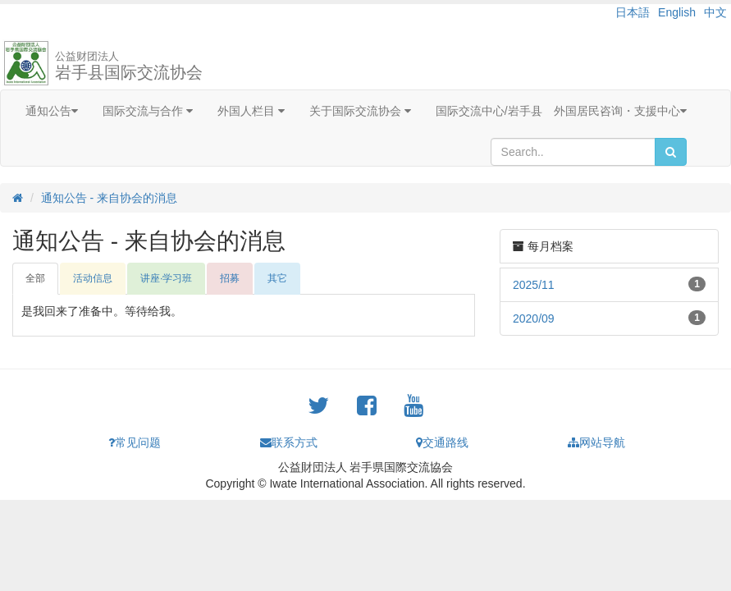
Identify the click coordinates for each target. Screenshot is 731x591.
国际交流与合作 (148, 110)
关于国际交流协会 (360, 110)
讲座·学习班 (166, 278)
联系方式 (289, 442)
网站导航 (596, 442)
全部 (35, 278)
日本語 (632, 12)
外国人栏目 (251, 110)
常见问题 (134, 442)
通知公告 (51, 110)
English (677, 12)
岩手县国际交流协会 (129, 65)
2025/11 (534, 284)
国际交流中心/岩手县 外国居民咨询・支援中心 (561, 110)
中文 (715, 12)
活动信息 (92, 278)
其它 (277, 278)
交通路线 (442, 442)
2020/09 (534, 318)
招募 (230, 278)
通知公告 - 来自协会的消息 (109, 197)
